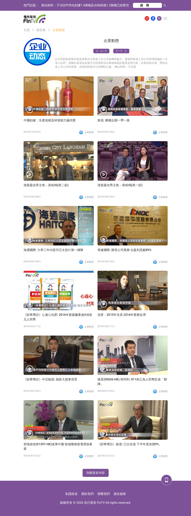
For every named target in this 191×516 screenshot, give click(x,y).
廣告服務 (120, 494)
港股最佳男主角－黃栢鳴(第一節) (120, 185)
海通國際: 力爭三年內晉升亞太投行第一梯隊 (53, 250)
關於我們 (87, 494)
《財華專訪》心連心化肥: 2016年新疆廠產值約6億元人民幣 (58, 317)
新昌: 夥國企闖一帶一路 (114, 120)
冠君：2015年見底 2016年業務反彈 (122, 315)
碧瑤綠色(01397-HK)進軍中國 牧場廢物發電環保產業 (58, 446)
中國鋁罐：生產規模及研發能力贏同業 (50, 120)
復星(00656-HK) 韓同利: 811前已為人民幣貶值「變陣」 (132, 382)
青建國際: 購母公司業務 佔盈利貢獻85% (125, 250)
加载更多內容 (95, 473)
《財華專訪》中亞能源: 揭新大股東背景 (50, 379)
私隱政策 (71, 494)
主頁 (27, 30)
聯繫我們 (104, 494)
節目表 (41, 30)
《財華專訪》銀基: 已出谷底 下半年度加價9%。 (130, 444)
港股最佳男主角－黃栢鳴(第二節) (46, 185)
